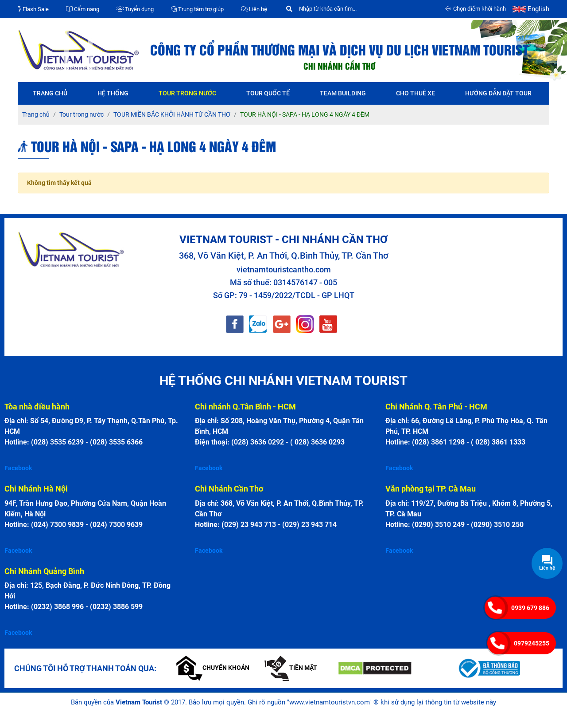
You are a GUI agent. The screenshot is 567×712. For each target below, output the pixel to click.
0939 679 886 (530, 607)
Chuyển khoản (212, 667)
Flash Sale (33, 9)
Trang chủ (50, 93)
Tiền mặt (290, 667)
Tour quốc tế (268, 93)
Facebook (18, 468)
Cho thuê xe (415, 93)
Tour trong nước (187, 93)
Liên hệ (254, 9)
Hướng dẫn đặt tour (498, 93)
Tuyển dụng (135, 9)
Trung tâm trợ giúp (197, 9)
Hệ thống (112, 93)
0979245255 (531, 643)
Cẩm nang (82, 9)
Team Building (343, 93)
